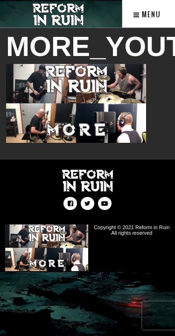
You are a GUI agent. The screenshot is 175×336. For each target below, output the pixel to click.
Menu (147, 14)
